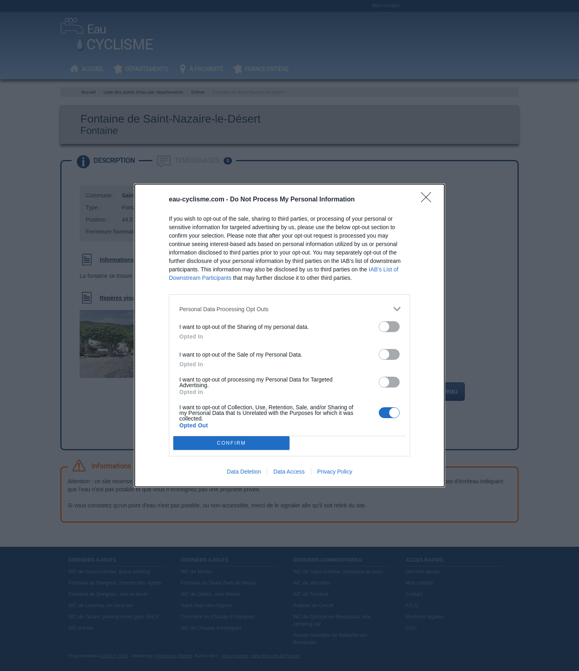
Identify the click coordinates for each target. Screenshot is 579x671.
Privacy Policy (334, 471)
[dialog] (289, 335)
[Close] (428, 199)
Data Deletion (244, 471)
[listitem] (289, 309)
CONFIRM (231, 443)
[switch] (389, 326)
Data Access (289, 471)
